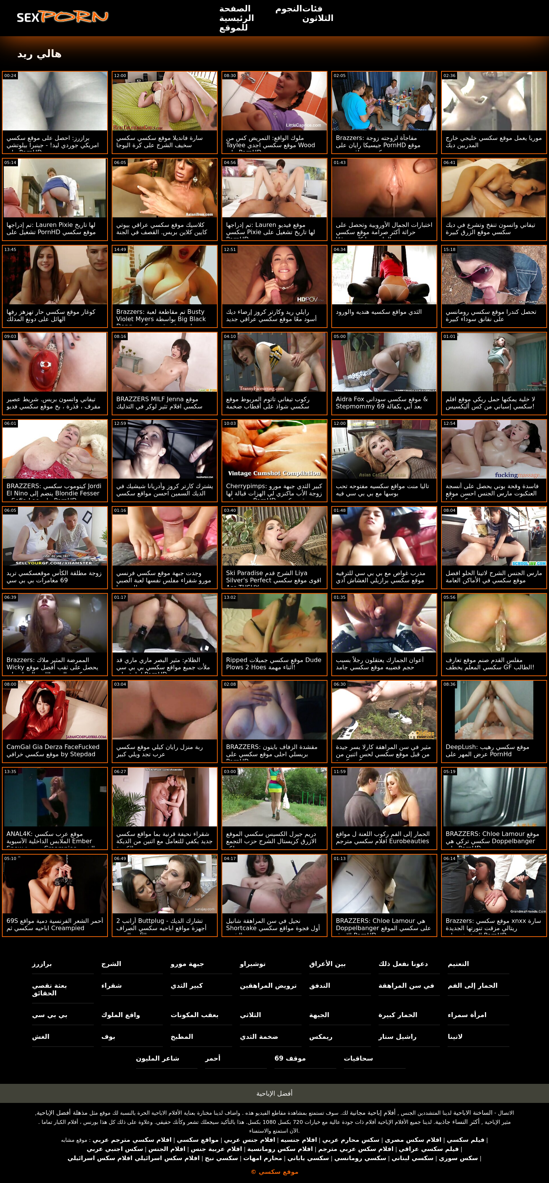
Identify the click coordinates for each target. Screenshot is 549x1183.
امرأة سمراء (467, 1015)
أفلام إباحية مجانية (372, 1112)
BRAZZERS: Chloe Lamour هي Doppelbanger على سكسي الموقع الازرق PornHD (383, 928)
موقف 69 (290, 1058)
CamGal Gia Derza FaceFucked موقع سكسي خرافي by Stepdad (53, 750)
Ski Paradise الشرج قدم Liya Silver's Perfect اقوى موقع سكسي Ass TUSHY (273, 580)
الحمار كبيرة (398, 1015)
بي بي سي (49, 1015)
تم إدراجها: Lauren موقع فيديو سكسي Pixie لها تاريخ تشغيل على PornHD (270, 232)
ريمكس (320, 1036)
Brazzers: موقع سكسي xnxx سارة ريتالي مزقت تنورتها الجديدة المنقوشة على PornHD (493, 928)
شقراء (111, 985)
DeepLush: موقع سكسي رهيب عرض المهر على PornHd (488, 750)
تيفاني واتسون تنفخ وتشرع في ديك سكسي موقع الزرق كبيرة (490, 228)
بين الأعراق (327, 964)
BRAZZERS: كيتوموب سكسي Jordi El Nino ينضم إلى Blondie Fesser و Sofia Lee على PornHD (53, 493)
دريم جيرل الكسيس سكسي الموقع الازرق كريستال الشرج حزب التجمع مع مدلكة (271, 841)
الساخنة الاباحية (473, 1112)
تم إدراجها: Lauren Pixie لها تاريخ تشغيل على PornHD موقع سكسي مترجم (51, 232)
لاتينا (455, 1036)
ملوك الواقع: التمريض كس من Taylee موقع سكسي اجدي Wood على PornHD (270, 145)
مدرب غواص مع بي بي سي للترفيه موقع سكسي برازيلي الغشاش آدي (380, 576)
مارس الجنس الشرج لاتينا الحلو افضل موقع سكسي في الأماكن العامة (494, 576)
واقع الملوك (120, 1015)
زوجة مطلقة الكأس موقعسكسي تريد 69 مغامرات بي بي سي (54, 576)
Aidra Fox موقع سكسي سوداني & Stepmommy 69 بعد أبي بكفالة (382, 402)
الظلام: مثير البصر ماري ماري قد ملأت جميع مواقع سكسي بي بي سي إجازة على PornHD (163, 667)
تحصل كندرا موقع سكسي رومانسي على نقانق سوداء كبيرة (491, 315)
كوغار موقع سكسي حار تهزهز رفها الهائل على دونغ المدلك (50, 315)
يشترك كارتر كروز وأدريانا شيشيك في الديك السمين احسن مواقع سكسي (164, 489)
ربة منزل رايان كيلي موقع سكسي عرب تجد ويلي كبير (159, 750)
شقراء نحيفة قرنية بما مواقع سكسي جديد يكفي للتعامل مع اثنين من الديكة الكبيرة (164, 841)
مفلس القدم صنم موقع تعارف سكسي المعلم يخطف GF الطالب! (490, 663)
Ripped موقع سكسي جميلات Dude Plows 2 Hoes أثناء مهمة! (273, 663)
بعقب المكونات (194, 1015)
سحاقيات (358, 1058)
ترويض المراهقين (268, 985)
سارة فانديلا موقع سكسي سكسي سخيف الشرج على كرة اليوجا (159, 141)
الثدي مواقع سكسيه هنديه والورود (379, 311)
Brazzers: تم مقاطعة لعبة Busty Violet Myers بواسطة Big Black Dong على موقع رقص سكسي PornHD (161, 322)
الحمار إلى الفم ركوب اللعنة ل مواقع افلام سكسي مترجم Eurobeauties (383, 837)
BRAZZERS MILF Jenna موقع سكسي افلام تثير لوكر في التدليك (159, 402)
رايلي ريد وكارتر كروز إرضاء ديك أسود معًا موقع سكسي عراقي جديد (271, 315)
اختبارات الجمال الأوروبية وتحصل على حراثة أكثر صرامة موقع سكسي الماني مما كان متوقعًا (384, 232)
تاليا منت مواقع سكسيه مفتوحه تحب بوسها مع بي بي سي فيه (382, 489)
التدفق (319, 985)
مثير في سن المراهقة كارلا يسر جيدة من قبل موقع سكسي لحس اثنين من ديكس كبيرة (383, 754)
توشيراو (253, 964)
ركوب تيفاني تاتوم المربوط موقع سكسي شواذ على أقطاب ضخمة (268, 402)
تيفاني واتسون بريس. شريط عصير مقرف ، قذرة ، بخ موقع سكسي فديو (53, 402)
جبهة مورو (187, 964)
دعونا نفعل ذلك (403, 964)
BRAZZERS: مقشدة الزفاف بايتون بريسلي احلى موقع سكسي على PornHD (272, 754)
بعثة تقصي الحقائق (49, 989)
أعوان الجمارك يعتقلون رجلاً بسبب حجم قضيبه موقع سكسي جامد (380, 663)
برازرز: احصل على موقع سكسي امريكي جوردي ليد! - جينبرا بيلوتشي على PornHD (52, 145)
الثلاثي (250, 1015)
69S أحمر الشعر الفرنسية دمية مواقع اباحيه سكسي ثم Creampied (54, 924)
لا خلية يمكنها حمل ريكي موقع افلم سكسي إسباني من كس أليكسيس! (490, 402)
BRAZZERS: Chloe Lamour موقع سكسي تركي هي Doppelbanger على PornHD (492, 841)
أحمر (212, 1058)
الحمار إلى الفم (473, 985)
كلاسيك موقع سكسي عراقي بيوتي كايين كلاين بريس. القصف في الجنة (161, 228)
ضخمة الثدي (259, 1036)
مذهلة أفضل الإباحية (62, 1112)
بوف (108, 1036)
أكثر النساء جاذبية (457, 1121)
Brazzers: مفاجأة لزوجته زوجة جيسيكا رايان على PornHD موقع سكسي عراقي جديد (378, 145)
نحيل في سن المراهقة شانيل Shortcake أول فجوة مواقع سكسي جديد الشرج (273, 928)
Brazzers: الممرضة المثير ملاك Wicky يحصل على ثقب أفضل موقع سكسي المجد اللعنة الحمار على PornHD (52, 670)
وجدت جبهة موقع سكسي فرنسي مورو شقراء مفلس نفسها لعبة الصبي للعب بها (163, 580)
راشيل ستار (398, 1036)
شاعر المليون (158, 1058)
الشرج (111, 964)
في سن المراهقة (407, 985)
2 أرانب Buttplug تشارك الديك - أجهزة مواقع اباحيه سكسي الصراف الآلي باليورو (161, 928)
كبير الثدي (186, 985)
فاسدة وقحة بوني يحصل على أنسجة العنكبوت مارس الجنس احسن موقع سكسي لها (492, 493)
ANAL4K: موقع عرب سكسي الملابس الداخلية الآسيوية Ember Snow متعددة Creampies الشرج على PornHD (50, 844)
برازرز (42, 964)
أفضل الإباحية (275, 1093)
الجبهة (319, 1015)
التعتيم (458, 964)
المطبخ (181, 1036)
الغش (41, 1036)
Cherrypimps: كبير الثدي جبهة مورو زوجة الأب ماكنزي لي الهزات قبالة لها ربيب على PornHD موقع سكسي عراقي (274, 496)
